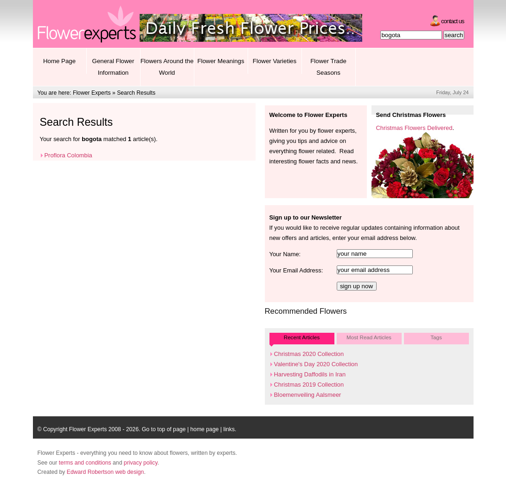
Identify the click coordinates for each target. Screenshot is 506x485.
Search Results (136, 93)
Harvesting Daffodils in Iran (310, 374)
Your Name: (285, 254)
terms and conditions (85, 462)
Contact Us (452, 21)
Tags (436, 337)
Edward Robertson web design (105, 472)
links (229, 429)
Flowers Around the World (167, 67)
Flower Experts (92, 93)
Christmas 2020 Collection (309, 353)
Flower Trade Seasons (328, 67)
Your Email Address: (296, 270)
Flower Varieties (274, 61)
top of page (171, 429)
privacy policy (141, 462)
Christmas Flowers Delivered (414, 127)
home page (204, 429)
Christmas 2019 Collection (309, 384)
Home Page (59, 61)
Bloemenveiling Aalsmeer (307, 394)
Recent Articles (302, 337)
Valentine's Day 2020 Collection (316, 364)
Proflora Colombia (68, 155)
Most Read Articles (368, 337)
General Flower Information (113, 67)
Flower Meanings (220, 61)
